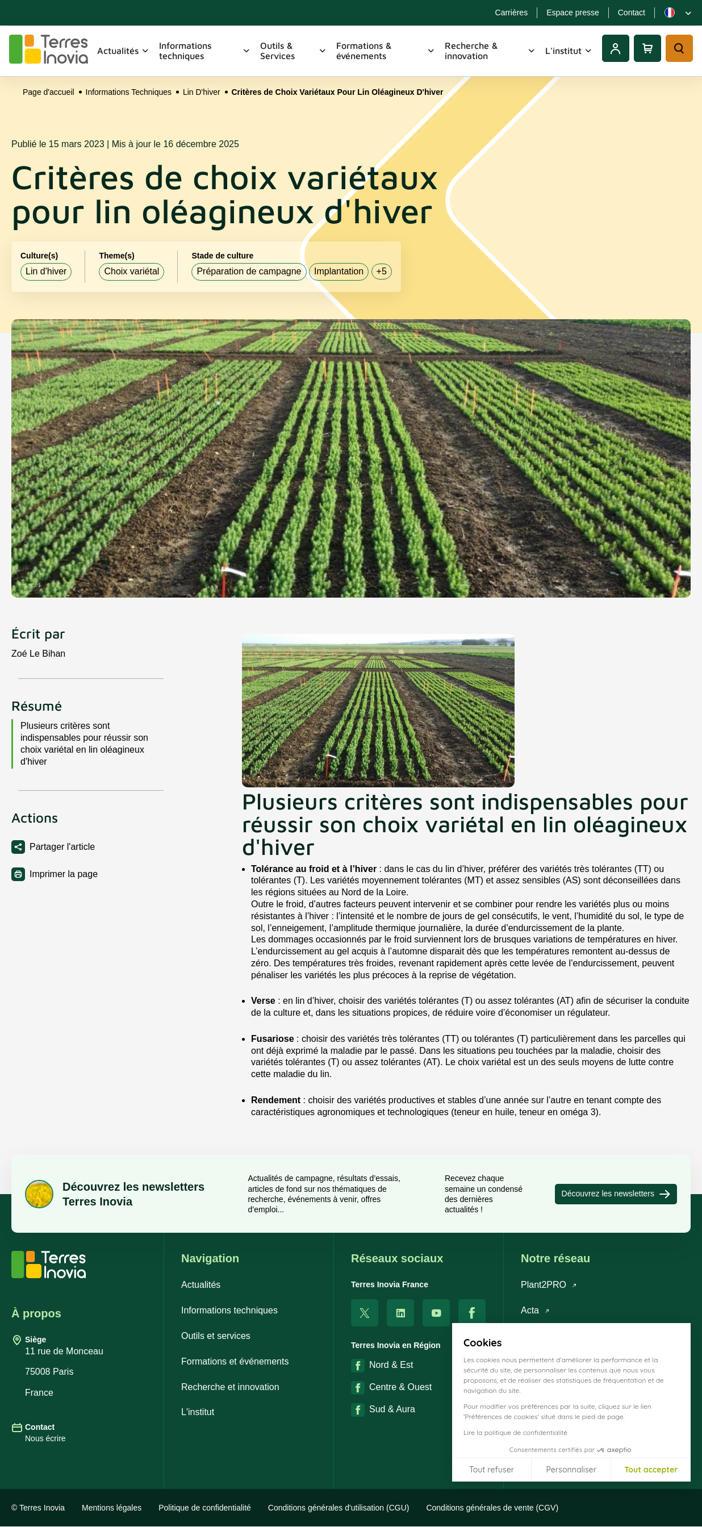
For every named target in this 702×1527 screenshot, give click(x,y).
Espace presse (572, 12)
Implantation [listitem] (338, 271)
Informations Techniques (129, 92)
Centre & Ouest (391, 1388)
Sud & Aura (383, 1410)
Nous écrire (45, 1438)
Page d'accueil (48, 92)
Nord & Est (382, 1365)
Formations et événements (235, 1361)
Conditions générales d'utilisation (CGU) (339, 1507)
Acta (535, 1310)
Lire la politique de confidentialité (515, 1432)
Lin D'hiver (201, 92)
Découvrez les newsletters (616, 1194)
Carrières (511, 12)
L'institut (569, 50)
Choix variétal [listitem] (131, 271)
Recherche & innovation (490, 50)
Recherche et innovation (230, 1387)
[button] (685, 1514)
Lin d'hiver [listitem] (46, 271)
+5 (382, 271)
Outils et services (215, 1336)
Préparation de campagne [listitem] (249, 271)
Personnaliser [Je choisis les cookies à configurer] (571, 1470)
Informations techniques (205, 50)
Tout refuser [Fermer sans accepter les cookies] (491, 1470)
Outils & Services (293, 50)
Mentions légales (111, 1507)
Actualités (123, 50)
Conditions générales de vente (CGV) (492, 1507)
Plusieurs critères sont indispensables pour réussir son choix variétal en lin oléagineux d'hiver (84, 743)
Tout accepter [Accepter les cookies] (651, 1470)
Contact (631, 12)
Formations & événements (386, 50)
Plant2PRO (549, 1285)
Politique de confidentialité (204, 1507)
